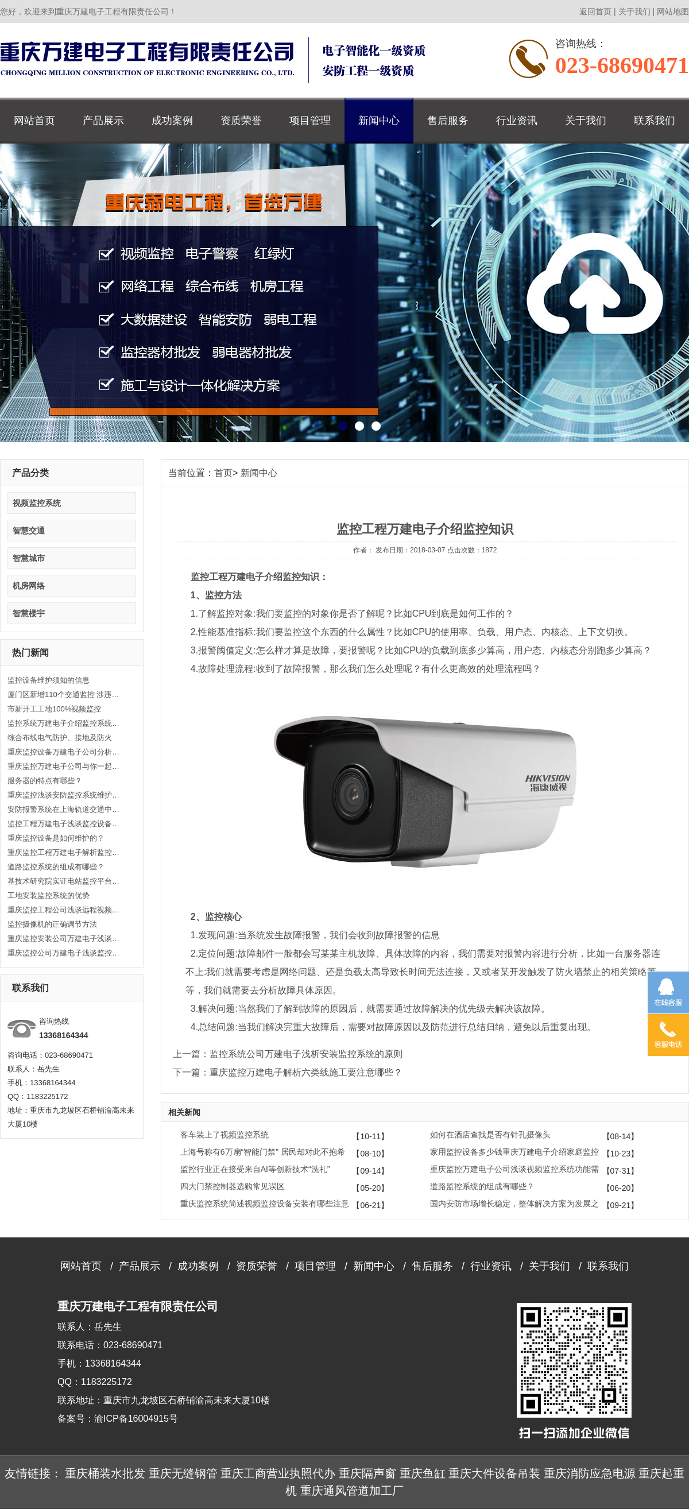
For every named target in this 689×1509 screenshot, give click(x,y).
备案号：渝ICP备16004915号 (117, 1418)
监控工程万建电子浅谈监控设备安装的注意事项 (64, 823)
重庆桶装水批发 (105, 1473)
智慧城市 (29, 558)
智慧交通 (29, 530)
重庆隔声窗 (367, 1473)
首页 (223, 473)
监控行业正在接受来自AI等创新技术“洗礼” (255, 1169)
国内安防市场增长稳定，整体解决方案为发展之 (514, 1203)
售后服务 (448, 120)
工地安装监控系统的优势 (48, 895)
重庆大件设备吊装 (494, 1473)
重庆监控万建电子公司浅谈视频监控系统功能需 (514, 1169)
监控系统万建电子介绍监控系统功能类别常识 (64, 723)
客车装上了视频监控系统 (224, 1134)
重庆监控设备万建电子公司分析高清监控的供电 (64, 752)
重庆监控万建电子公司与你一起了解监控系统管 (64, 766)
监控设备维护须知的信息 (48, 680)
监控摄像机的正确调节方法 (52, 924)
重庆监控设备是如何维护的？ (55, 838)
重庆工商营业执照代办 (277, 1473)
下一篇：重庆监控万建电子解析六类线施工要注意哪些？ (287, 1072)
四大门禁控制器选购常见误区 (232, 1186)
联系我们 (654, 120)
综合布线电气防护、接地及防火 (59, 737)
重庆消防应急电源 (590, 1473)
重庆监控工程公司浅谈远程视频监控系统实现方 (64, 910)
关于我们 (634, 11)
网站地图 (673, 11)
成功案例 (172, 120)
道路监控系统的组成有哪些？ (55, 866)
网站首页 (34, 120)
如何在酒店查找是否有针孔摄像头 (490, 1134)
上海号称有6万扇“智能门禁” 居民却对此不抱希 (262, 1151)
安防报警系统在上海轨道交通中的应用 (64, 809)
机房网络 (29, 585)
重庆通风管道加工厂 (352, 1490)
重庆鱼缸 (423, 1473)
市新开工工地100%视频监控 (54, 709)
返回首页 (595, 11)
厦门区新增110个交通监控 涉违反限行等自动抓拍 (64, 694)
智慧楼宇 (29, 613)
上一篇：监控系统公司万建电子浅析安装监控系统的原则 (287, 1054)
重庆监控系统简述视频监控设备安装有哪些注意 (264, 1203)
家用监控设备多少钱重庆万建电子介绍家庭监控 (514, 1151)
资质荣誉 (241, 120)
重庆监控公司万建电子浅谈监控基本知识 (64, 953)
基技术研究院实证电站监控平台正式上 (64, 881)
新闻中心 (379, 120)
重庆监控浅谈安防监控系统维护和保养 (64, 795)
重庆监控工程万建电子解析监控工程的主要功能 (64, 852)
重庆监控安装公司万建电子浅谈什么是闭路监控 (64, 938)
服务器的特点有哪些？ (44, 780)
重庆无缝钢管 (183, 1473)
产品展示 (103, 120)
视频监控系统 (37, 503)
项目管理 (310, 120)
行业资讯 (516, 120)
